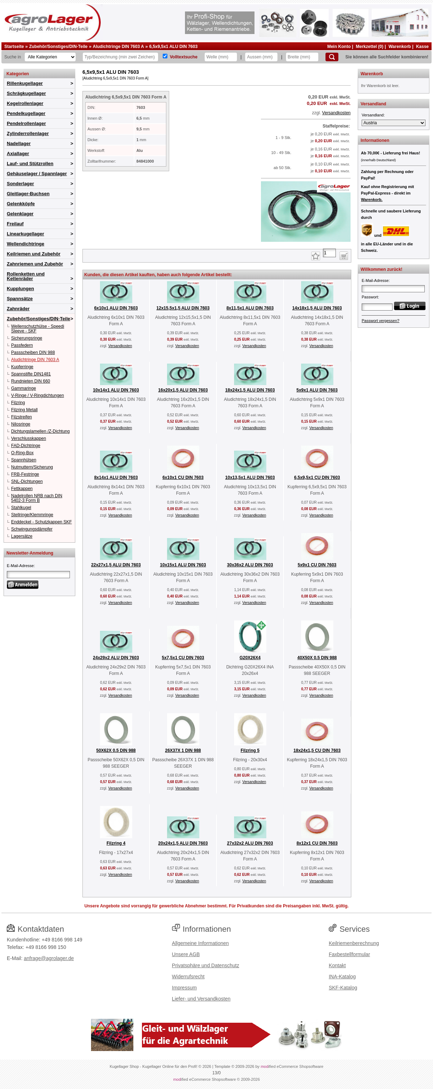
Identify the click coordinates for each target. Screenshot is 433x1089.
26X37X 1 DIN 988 (183, 750)
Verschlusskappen (28, 438)
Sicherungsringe (26, 338)
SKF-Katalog (343, 987)
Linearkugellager (25, 233)
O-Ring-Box (22, 452)
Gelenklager (20, 213)
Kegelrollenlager (25, 103)
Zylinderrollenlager (28, 133)
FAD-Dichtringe (25, 445)
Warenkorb (400, 46)
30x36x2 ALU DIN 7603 (250, 564)
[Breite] (302, 57)
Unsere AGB (186, 954)
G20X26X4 (250, 657)
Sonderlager (20, 183)
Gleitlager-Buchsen (28, 193)
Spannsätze (20, 298)
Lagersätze (21, 536)
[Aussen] (261, 57)
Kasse (422, 46)
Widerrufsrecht (188, 976)
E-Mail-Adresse (20, 565)
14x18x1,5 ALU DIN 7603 (317, 308)
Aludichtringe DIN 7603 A (118, 46)
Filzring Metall (24, 409)
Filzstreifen (21, 416)
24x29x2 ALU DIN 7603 (116, 657)
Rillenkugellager (25, 83)
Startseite (14, 46)
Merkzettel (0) (370, 46)
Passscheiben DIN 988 (33, 352)
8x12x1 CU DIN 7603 (317, 843)
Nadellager (18, 143)
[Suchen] (331, 57)
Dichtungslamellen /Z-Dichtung (40, 431)
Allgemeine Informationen (200, 943)
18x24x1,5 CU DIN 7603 (317, 750)
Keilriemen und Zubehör (34, 253)
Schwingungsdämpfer (31, 529)
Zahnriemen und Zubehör (35, 264)
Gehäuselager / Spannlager (37, 173)
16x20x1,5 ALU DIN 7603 (183, 390)
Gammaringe (23, 388)
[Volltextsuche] (165, 56)
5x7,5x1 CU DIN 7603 (183, 657)
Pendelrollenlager (26, 123)
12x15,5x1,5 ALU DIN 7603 (182, 308)
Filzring (18, 402)
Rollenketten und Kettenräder (25, 276)
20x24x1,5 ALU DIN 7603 (183, 843)
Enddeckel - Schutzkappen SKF (41, 521)
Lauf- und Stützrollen (30, 163)
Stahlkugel (21, 507)
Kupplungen (20, 288)
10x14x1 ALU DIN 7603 (116, 390)
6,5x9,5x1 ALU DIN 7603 (173, 46)
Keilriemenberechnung (354, 943)
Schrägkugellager (26, 93)
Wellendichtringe (25, 243)
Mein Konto (339, 46)
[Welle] (221, 57)
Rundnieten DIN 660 (30, 381)
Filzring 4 (115, 843)
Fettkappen (22, 488)
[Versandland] (393, 123)
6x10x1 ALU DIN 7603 (116, 308)
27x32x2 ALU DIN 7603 (250, 843)
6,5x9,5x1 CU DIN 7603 (317, 477)
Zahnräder (18, 308)
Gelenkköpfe (21, 203)
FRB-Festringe (25, 474)
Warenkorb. (371, 199)
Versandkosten (336, 112)
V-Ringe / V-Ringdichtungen (37, 395)
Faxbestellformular (349, 954)
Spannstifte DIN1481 (31, 373)
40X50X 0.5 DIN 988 (317, 657)
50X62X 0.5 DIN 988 (115, 750)
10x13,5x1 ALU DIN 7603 (250, 477)
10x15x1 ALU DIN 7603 (183, 564)
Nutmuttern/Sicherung (32, 467)
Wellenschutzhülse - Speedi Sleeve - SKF (37, 329)
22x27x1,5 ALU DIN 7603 (116, 564)
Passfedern (22, 345)
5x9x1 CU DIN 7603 (317, 564)
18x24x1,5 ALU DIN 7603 (250, 390)
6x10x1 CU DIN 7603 (183, 477)
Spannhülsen (23, 459)
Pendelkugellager (26, 113)
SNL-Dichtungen (27, 481)
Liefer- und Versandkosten (201, 999)
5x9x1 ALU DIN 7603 (317, 390)
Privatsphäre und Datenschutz (205, 965)
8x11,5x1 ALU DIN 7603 (250, 308)
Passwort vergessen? (380, 320)
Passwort (370, 297)
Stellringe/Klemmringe (32, 514)
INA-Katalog (342, 976)
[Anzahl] (329, 253)
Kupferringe (22, 366)
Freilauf (15, 223)
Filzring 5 (250, 750)
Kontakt (337, 965)
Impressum (184, 987)
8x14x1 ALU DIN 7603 (116, 477)
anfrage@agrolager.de (49, 958)
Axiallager (18, 153)
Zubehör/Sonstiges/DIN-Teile (58, 46)
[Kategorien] (50, 57)
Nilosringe (20, 424)
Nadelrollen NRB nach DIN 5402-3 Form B (36, 498)
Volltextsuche (184, 56)
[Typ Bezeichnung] (120, 57)
